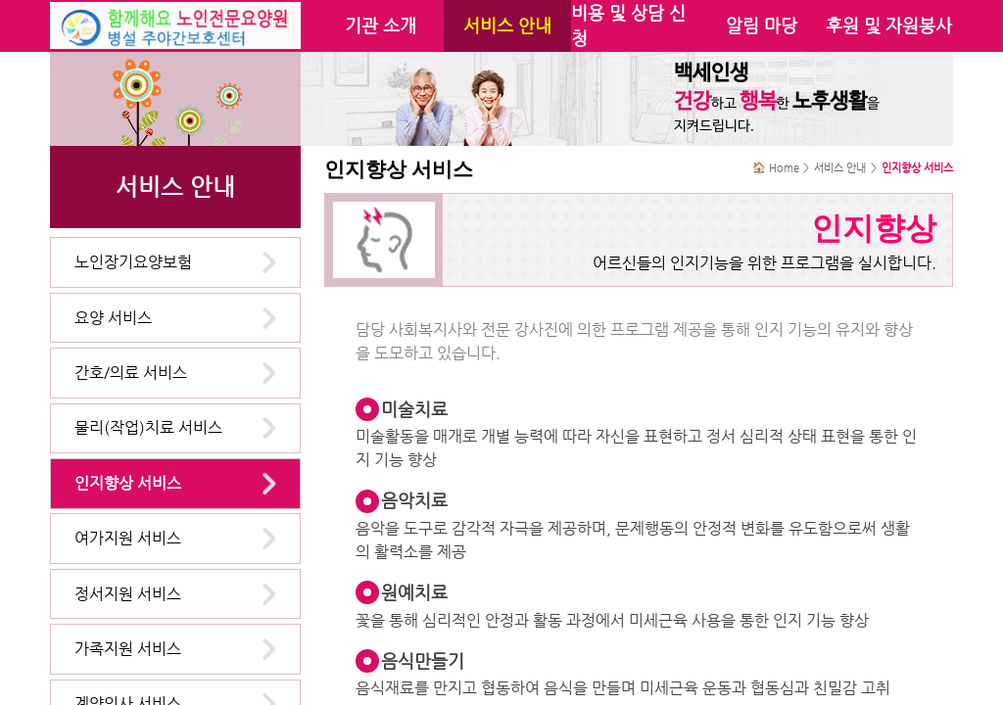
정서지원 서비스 (127, 594)
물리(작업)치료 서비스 (148, 427)
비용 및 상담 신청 (628, 25)
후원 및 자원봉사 (889, 25)
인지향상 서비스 (127, 483)
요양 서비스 (113, 317)
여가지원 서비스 (127, 538)
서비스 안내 (507, 25)
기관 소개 (380, 25)
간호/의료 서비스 (130, 372)
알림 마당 (761, 25)
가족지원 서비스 (127, 648)
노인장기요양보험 (133, 262)
